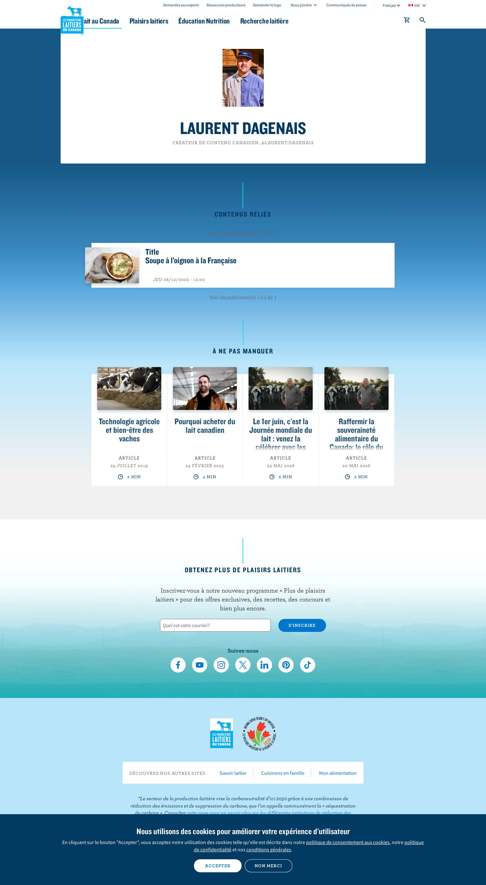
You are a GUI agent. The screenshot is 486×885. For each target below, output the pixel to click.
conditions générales (268, 849)
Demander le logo (267, 5)
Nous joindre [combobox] (301, 5)
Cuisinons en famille (282, 773)
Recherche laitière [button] (309, 20)
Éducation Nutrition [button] (242, 20)
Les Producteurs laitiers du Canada (72, 19)
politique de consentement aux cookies (347, 842)
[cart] (407, 21)
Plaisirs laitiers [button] (180, 20)
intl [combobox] (417, 5)
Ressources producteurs (226, 5)
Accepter (217, 865)
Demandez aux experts (181, 5)
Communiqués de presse (346, 5)
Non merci (268, 865)
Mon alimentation (338, 773)
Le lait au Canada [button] (122, 20)
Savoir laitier (233, 773)
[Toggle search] (422, 21)
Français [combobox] (389, 5)
